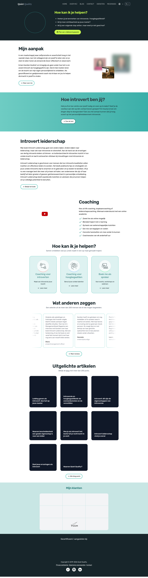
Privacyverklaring (62, 566)
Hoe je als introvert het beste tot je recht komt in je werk (73, 435)
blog (67, 372)
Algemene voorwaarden (77, 566)
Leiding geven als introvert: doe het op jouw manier (41, 402)
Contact (89, 566)
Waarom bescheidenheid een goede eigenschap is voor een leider (42, 435)
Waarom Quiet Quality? (72, 468)
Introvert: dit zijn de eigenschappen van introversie (102, 402)
